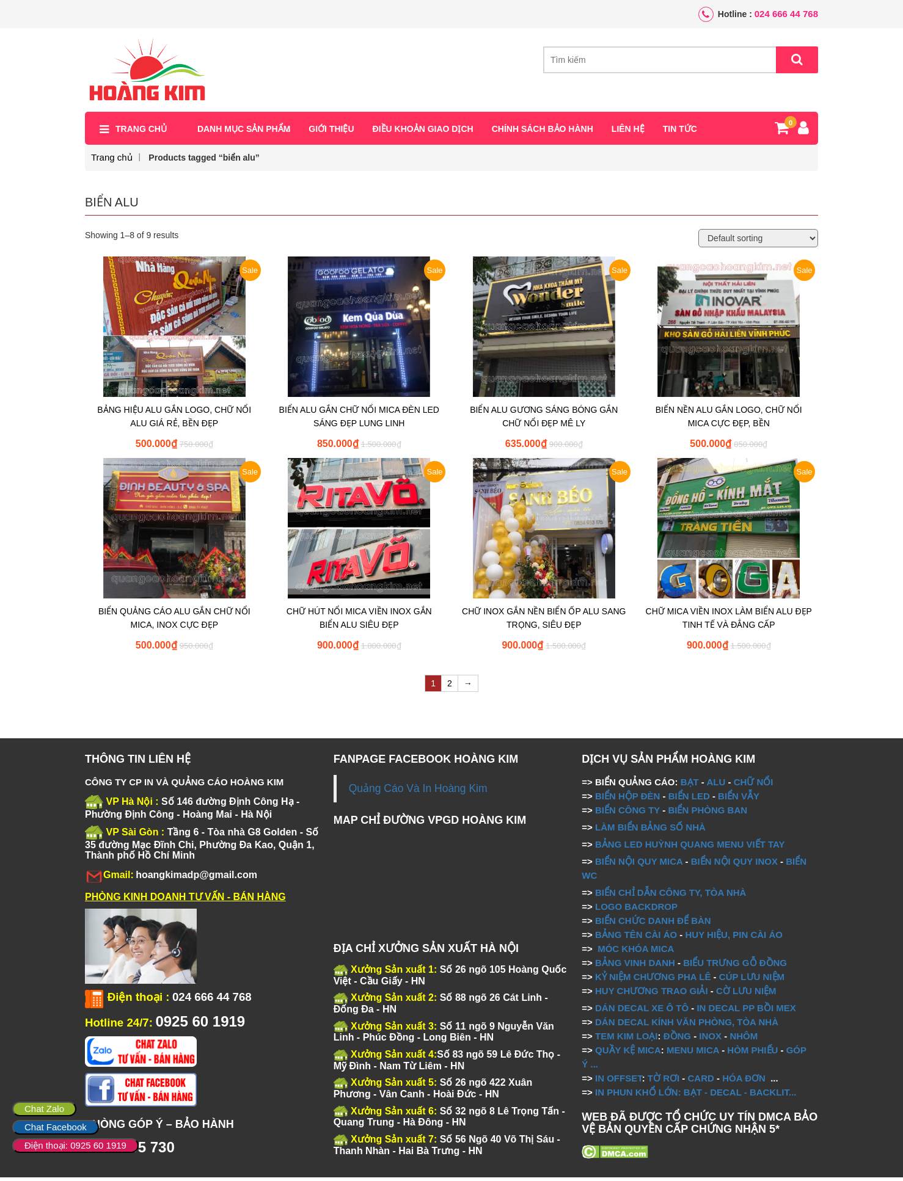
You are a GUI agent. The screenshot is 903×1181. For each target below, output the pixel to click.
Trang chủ (141, 132)
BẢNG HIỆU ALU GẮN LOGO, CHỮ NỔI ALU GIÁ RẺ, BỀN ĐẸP (174, 420)
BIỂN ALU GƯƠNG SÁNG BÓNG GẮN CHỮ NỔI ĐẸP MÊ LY (544, 420)
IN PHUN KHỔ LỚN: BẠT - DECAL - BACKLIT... (696, 1095)
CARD (701, 1081)
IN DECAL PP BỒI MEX (745, 1011)
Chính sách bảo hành (542, 132)
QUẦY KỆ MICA (628, 1053)
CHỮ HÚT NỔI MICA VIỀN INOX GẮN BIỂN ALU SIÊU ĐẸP (359, 621)
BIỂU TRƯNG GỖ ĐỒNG (735, 966)
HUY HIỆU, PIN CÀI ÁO (734, 937)
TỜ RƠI (663, 1081)
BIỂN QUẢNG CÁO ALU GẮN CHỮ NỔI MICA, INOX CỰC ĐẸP (174, 621)
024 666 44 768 (786, 14)
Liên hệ (628, 132)
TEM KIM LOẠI (626, 1039)
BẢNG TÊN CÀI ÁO (636, 937)
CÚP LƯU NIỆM (751, 980)
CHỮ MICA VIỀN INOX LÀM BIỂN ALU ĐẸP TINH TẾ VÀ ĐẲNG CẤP (729, 621)
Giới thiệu (331, 132)
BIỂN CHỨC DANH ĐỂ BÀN (652, 923)
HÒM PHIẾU (752, 1053)
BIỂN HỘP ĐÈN (627, 799)
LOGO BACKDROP (636, 909)
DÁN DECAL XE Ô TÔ (642, 1011)
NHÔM (743, 1039)
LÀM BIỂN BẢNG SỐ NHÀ (651, 830)
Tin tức (680, 132)
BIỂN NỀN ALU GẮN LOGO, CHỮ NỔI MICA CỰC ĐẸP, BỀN (729, 420)
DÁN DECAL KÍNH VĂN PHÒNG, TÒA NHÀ (686, 1025)
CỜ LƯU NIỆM (746, 994)
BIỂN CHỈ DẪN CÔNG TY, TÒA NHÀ (670, 895)
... (593, 1067)
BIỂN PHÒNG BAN (707, 813)
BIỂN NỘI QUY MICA (638, 864)
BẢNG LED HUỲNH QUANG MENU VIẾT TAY (690, 847)
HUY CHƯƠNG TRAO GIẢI (651, 994)
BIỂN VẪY (738, 799)
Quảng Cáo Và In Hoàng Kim (418, 791)
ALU (715, 785)
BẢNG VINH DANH (635, 966)
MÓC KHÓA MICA (636, 952)
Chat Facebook (55, 1127)
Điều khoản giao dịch (423, 132)
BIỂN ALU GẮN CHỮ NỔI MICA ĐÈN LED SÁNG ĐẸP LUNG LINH (359, 420)
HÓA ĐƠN (744, 1081)
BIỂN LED (689, 799)
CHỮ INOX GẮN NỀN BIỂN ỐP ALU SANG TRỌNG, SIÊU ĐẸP (544, 621)
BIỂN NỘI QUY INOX (734, 864)
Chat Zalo (44, 1108)
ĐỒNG (677, 1039)
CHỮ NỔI (753, 785)
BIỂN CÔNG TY (627, 813)
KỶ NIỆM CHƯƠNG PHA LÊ (653, 980)
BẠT (690, 785)
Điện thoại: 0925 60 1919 (75, 1145)
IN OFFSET (618, 1081)
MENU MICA (693, 1053)
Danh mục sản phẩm (243, 132)
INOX (710, 1039)
